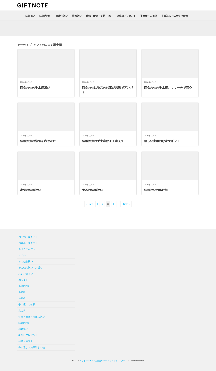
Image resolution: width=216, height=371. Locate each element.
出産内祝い (62, 16)
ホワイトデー (25, 280)
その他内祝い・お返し (30, 267)
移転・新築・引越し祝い (99, 16)
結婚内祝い (45, 16)
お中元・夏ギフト (28, 237)
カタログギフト (26, 249)
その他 (22, 255)
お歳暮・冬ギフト (28, 243)
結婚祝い (30, 16)
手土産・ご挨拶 (148, 16)
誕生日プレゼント (126, 16)
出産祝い (23, 292)
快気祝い (77, 16)
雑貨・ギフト (25, 341)
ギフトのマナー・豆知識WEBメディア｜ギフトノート (103, 361)
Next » (126, 204)
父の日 (22, 310)
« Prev (89, 204)
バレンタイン (25, 273)
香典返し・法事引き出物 (174, 16)
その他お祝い (25, 261)
